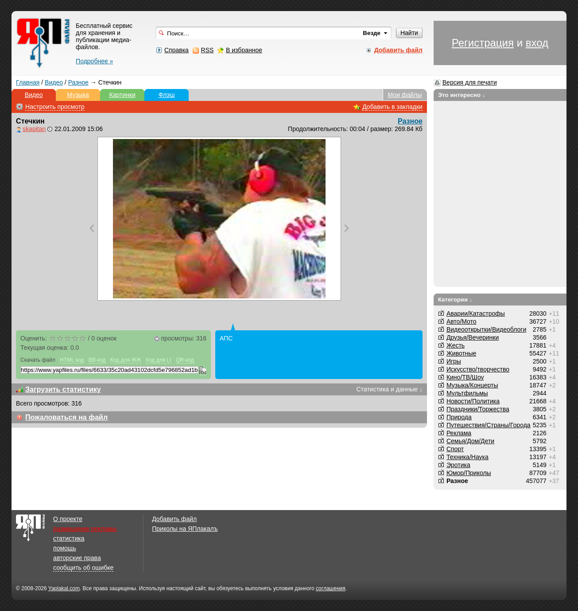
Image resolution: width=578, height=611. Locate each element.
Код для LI (158, 360)
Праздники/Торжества (477, 409)
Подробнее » (94, 61)
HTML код (72, 360)
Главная (27, 82)
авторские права (77, 557)
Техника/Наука (467, 456)
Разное (78, 82)
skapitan (34, 128)
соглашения (330, 588)
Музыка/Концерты (472, 385)
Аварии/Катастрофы (475, 313)
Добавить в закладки (392, 106)
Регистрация (483, 43)
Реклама (458, 433)
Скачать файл (37, 360)
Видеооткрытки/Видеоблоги (486, 329)
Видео (54, 82)
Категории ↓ (455, 299)
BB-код (97, 360)
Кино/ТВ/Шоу (465, 377)
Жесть (455, 345)
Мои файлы (405, 94)
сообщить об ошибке (83, 567)
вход (537, 43)
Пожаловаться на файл (66, 417)
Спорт (455, 448)
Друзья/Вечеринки (472, 337)
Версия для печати (469, 82)
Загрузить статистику (63, 389)
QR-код (185, 360)
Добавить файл (174, 518)
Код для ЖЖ (125, 360)
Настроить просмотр (55, 106)
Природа (459, 417)
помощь (64, 548)
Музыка (78, 94)
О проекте (67, 518)
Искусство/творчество (477, 369)
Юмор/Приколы (468, 472)
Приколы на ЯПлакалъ (184, 528)
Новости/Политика (473, 401)
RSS (207, 50)
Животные (461, 353)
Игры (453, 361)
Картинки (122, 94)
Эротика (458, 464)
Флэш (167, 94)
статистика (68, 538)
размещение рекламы (84, 528)
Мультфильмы (467, 393)
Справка (176, 50)
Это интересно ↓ (461, 95)
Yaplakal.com (64, 588)
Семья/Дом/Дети (470, 441)
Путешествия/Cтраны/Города (488, 425)
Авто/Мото (461, 321)
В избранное (244, 50)
